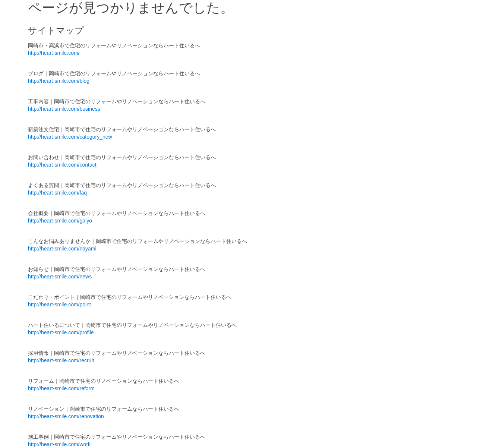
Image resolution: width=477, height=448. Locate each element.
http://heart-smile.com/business (64, 109)
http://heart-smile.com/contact (62, 165)
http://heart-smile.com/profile (61, 332)
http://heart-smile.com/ (54, 53)
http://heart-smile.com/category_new (70, 137)
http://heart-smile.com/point (59, 304)
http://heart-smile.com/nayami (62, 249)
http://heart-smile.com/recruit (61, 360)
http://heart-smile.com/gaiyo (60, 221)
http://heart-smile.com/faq (57, 193)
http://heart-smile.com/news (60, 277)
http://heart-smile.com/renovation (66, 416)
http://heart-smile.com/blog (58, 81)
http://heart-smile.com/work (59, 444)
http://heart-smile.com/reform (61, 388)
